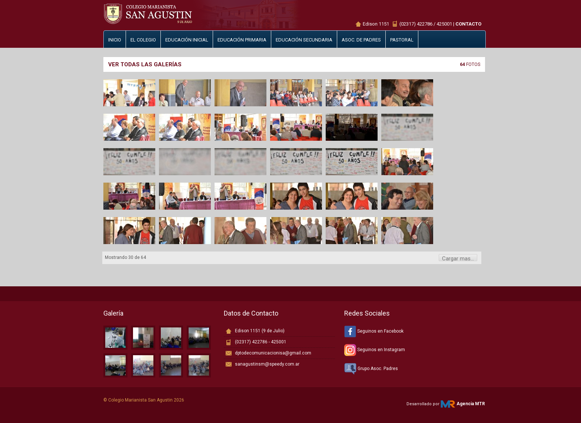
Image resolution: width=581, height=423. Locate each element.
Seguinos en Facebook (374, 331)
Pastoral (402, 40)
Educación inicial (186, 40)
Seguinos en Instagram (374, 349)
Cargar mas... (458, 258)
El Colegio (143, 40)
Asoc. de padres (361, 40)
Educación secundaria (304, 40)
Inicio (114, 40)
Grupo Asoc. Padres (371, 368)
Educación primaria (242, 40)
